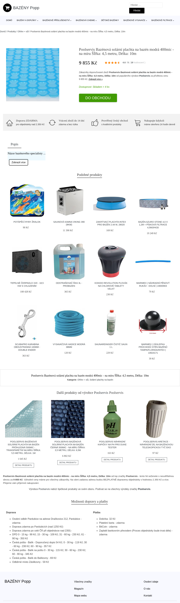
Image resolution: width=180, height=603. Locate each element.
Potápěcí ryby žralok (26, 222)
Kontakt (148, 595)
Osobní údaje (151, 581)
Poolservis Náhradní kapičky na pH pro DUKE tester (112, 444)
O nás (147, 588)
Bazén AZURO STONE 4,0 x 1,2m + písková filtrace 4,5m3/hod (153, 225)
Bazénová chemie (85, 20)
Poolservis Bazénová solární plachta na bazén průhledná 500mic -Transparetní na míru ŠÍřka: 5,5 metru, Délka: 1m (23, 447)
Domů (9, 20)
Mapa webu (80, 595)
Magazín (78, 588)
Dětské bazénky (110, 20)
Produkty (11, 31)
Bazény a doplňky (26, 20)
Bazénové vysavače (134, 20)
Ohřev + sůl (23, 31)
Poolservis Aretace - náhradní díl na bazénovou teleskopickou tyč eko (156, 444)
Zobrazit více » (96, 79)
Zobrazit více (19, 162)
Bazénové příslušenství (56, 20)
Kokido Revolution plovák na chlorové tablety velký (111, 286)
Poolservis (144, 76)
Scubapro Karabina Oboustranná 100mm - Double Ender (27, 347)
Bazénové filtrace (161, 20)
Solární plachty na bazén (101, 380)
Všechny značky (83, 581)
